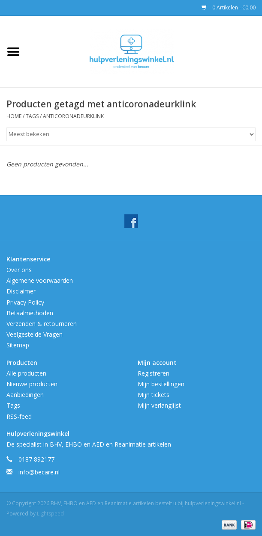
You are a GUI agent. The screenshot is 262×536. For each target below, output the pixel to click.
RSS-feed (19, 416)
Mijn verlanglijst (159, 405)
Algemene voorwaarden (39, 280)
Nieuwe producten (31, 384)
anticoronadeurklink (73, 116)
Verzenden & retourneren (41, 324)
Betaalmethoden (29, 313)
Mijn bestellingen (161, 384)
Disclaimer (21, 291)
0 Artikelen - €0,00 (229, 7)
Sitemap (17, 345)
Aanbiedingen (25, 395)
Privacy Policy (25, 302)
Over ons (19, 270)
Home (13, 116)
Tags (32, 116)
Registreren (153, 373)
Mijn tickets (153, 395)
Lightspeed (50, 513)
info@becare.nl (39, 472)
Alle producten (26, 373)
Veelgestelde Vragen (34, 334)
